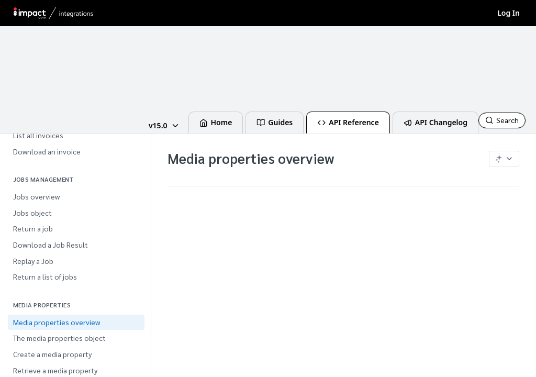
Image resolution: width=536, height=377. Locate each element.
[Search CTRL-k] (502, 120)
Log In (508, 13)
